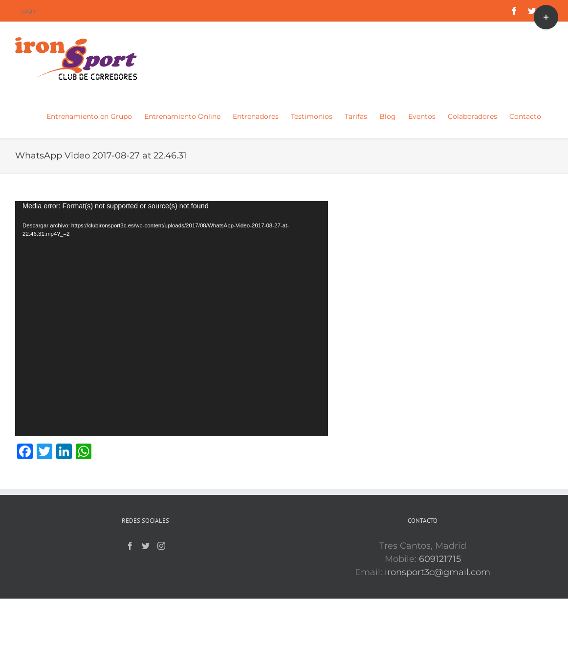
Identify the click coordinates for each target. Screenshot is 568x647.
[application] (171, 318)
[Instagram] (161, 546)
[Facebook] (130, 546)
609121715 (440, 559)
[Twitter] (146, 546)
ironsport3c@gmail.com (437, 572)
